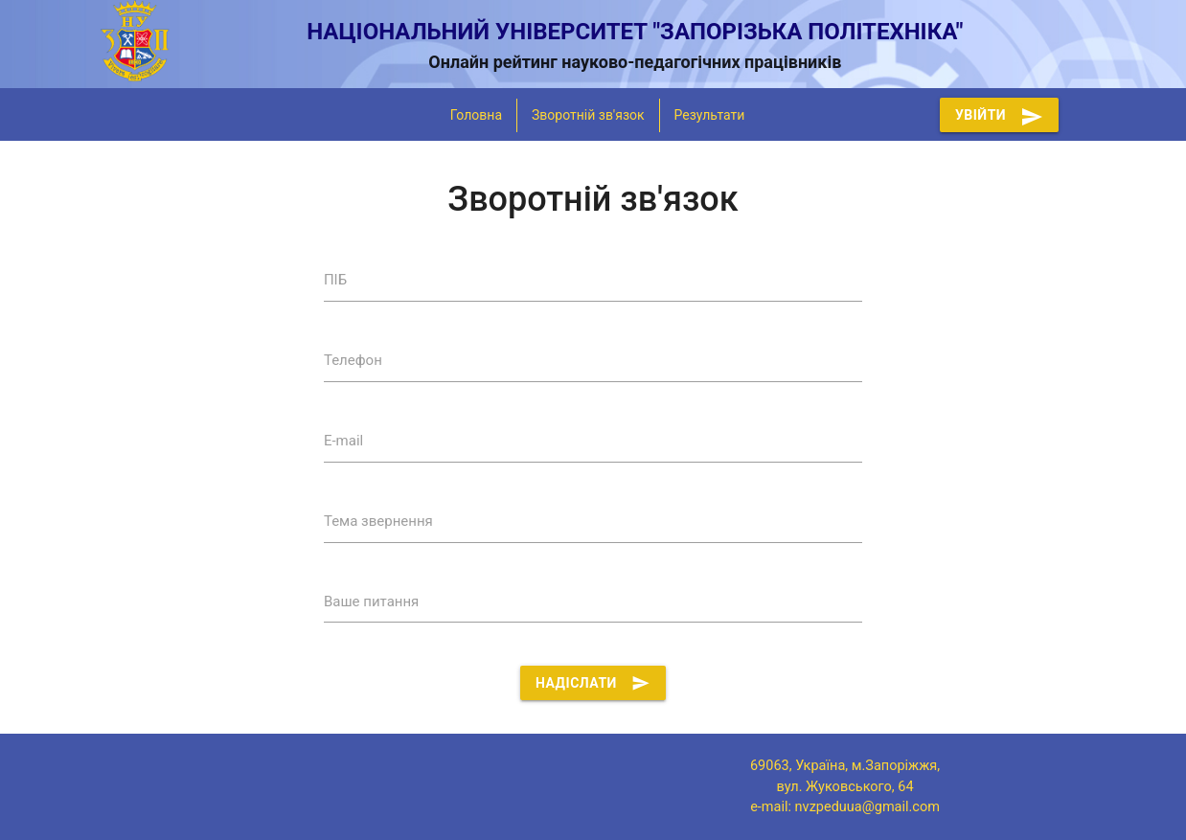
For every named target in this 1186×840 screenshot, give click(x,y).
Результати (709, 115)
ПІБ (335, 279)
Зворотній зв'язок (588, 115)
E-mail (343, 440)
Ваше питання (371, 601)
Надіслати (593, 683)
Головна (476, 115)
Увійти (999, 115)
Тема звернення (378, 521)
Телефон (353, 360)
